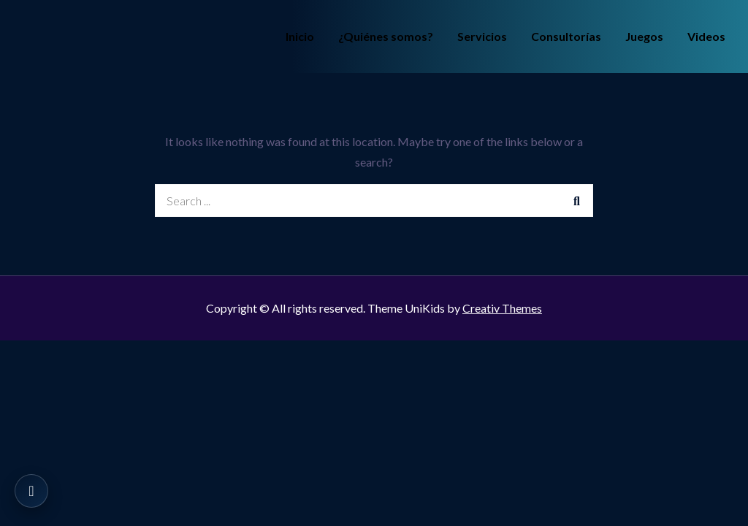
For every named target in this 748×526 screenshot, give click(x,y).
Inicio (300, 36)
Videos (706, 36)
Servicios (482, 36)
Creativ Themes (502, 308)
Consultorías (566, 36)
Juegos (644, 36)
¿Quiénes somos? (385, 36)
